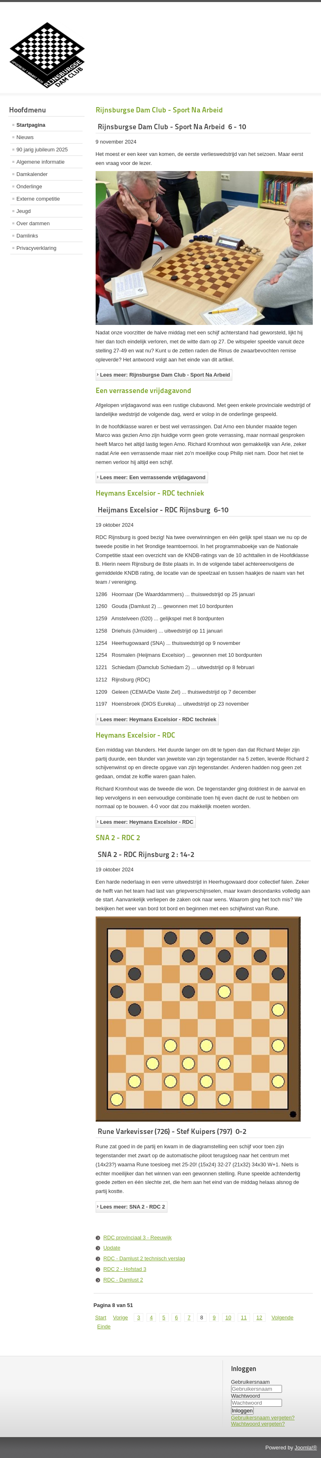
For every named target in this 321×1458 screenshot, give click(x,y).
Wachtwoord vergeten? (258, 1424)
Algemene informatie (40, 162)
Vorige (120, 1317)
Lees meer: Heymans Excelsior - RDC (147, 822)
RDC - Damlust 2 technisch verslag (144, 1258)
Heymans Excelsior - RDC (135, 735)
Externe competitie (38, 199)
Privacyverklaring (36, 248)
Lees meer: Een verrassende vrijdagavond (153, 477)
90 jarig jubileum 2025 (42, 149)
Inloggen (242, 1411)
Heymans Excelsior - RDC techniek (150, 493)
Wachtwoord (245, 1396)
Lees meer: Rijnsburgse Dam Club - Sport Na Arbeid (165, 375)
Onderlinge (29, 186)
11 (244, 1317)
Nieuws (25, 137)
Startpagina (30, 125)
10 (228, 1317)
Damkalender (32, 174)
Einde (104, 1326)
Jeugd (23, 211)
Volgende (282, 1317)
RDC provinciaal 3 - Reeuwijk (137, 1237)
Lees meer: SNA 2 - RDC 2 (132, 1207)
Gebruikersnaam (250, 1382)
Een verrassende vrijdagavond (143, 390)
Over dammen (33, 223)
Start (100, 1317)
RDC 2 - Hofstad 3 (125, 1269)
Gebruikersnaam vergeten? (263, 1418)
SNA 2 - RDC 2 (118, 837)
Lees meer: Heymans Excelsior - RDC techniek (158, 719)
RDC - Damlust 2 (123, 1280)
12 (259, 1317)
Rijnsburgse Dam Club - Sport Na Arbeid (159, 109)
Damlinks (27, 236)
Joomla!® (306, 1447)
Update (111, 1248)
